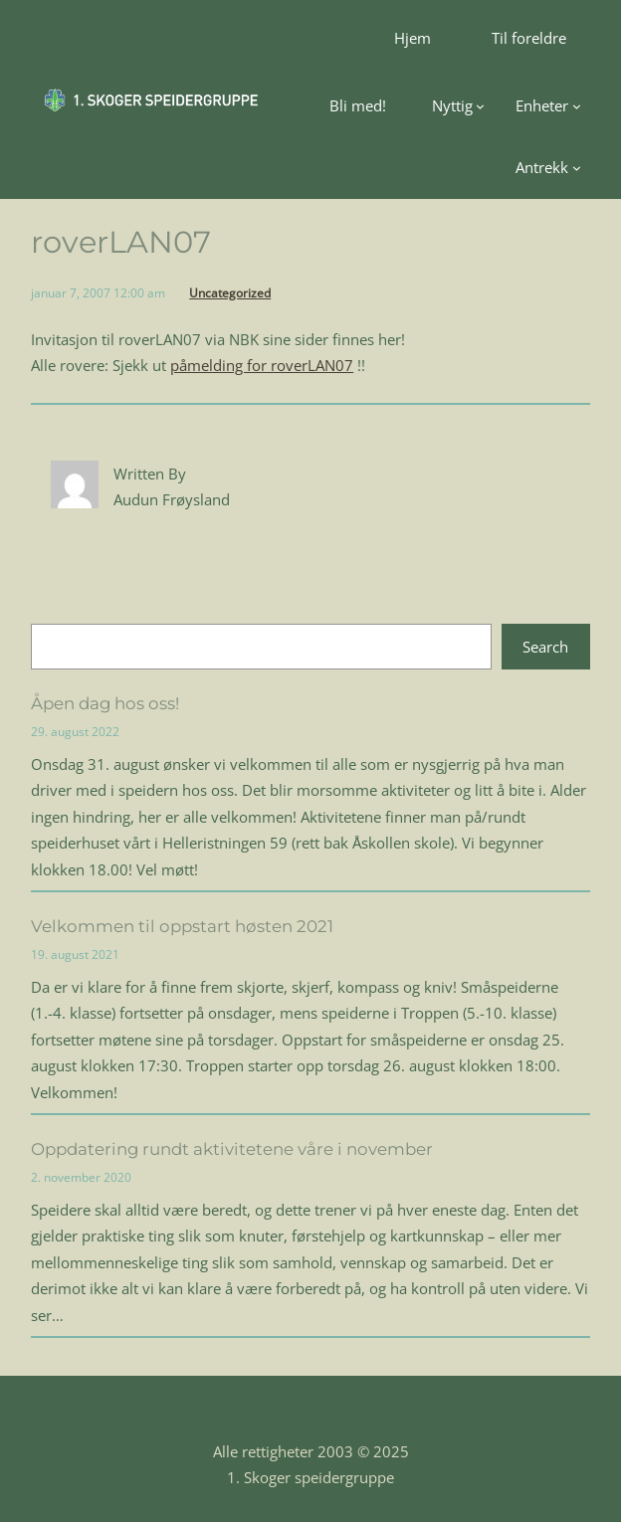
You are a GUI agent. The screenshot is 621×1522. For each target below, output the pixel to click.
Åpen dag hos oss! (105, 703)
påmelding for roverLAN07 (261, 365)
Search (545, 647)
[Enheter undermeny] (548, 105)
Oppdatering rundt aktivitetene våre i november (232, 1149)
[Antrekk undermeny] (548, 167)
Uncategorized (230, 293)
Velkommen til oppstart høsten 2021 (182, 926)
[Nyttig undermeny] (459, 105)
